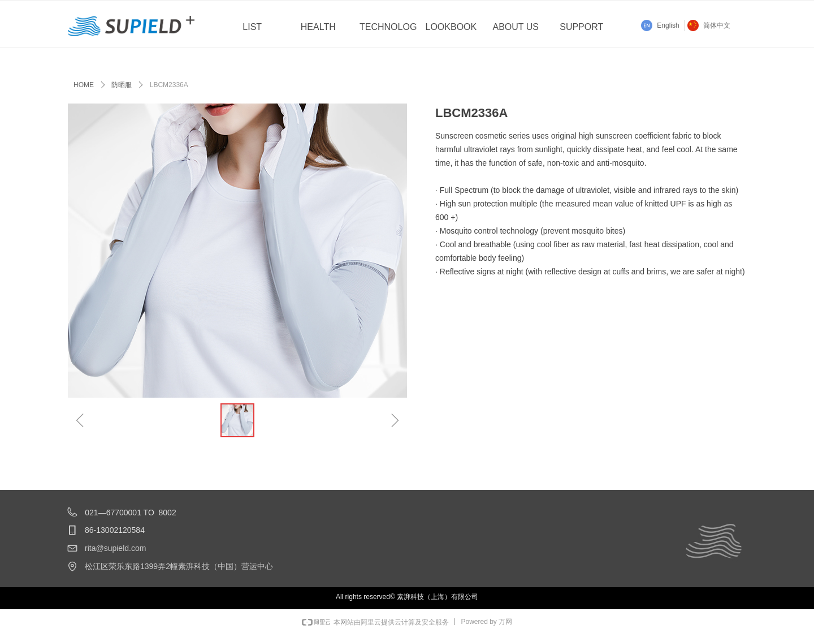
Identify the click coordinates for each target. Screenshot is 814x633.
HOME (83, 85)
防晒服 (121, 85)
